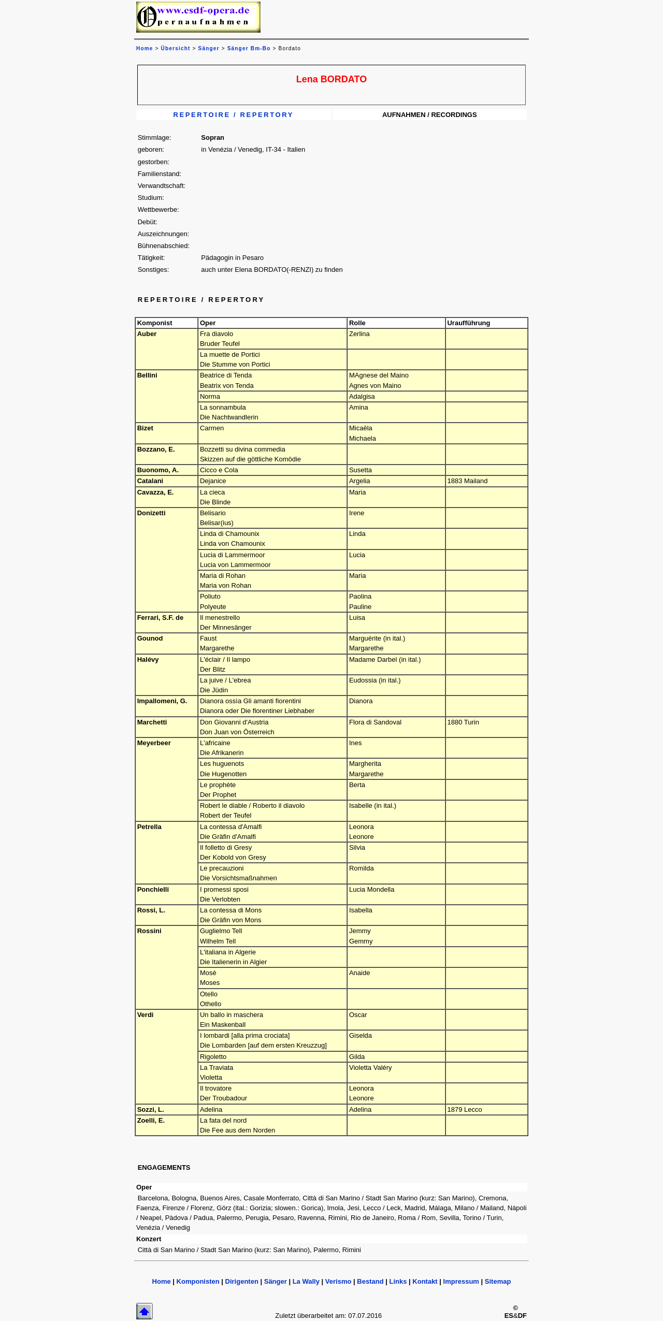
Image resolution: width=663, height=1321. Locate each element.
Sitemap (498, 1281)
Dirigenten (241, 1281)
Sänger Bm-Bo (249, 48)
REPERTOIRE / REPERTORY (234, 115)
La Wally (306, 1281)
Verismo (338, 1281)
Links (398, 1281)
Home (161, 1281)
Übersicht (176, 48)
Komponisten (198, 1281)
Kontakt (424, 1281)
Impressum (461, 1281)
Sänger (209, 48)
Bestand (370, 1281)
